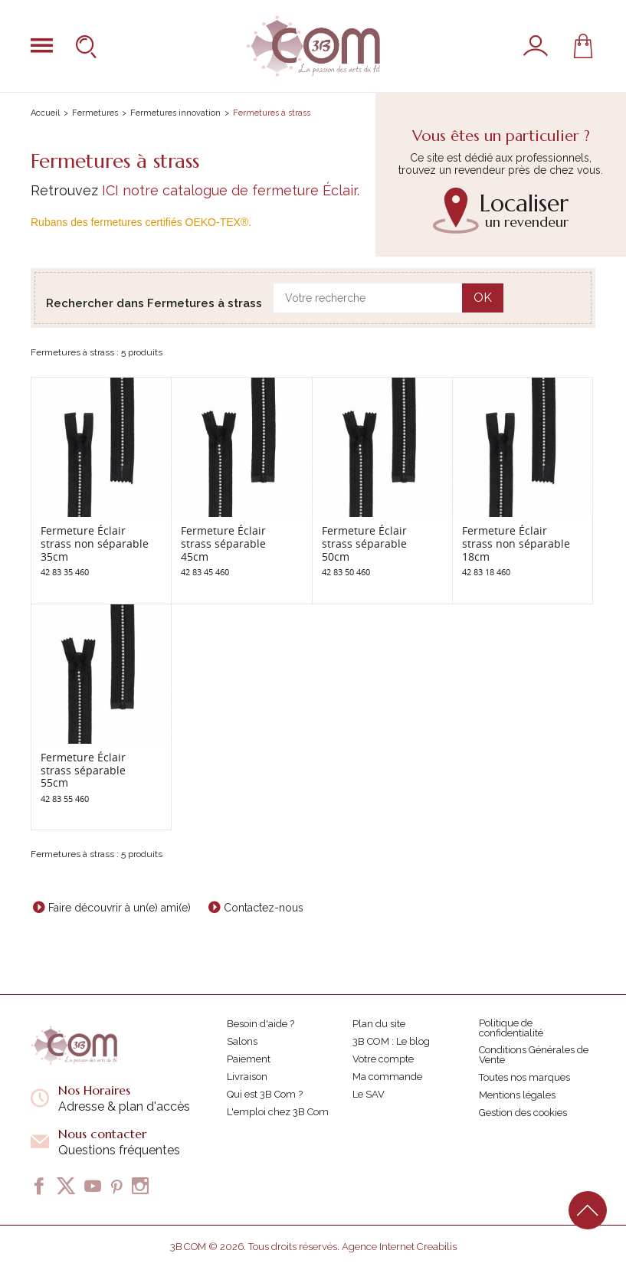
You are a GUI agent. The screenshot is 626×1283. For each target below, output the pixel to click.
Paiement (248, 1059)
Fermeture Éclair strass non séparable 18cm (516, 543)
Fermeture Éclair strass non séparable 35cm (95, 543)
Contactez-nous (263, 908)
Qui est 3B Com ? (265, 1094)
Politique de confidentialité (511, 1028)
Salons (242, 1041)
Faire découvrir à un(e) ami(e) (119, 908)
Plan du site (378, 1024)
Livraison (247, 1077)
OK (483, 297)
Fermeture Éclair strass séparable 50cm (364, 543)
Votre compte (383, 1059)
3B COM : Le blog (391, 1041)
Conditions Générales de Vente (533, 1055)
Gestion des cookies (523, 1113)
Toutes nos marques (524, 1077)
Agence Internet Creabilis (399, 1246)
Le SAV (368, 1094)
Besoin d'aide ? (260, 1024)
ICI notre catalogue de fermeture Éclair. (230, 190)
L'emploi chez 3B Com (278, 1112)
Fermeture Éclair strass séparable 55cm (83, 770)
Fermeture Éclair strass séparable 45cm (223, 543)
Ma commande (387, 1077)
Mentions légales (517, 1095)
